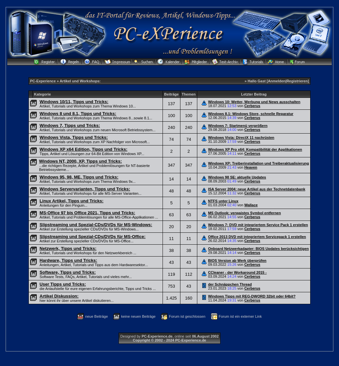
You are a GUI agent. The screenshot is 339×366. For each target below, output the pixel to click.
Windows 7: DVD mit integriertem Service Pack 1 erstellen (258, 225)
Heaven (250, 167)
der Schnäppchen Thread (230, 284)
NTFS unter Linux (223, 201)
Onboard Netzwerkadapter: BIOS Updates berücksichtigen (258, 249)
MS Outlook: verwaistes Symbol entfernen (244, 213)
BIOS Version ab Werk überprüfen (237, 261)
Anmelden (276, 81)
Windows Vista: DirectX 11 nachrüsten (241, 138)
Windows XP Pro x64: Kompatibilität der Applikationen (255, 149)
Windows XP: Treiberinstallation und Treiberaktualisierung (258, 163)
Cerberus (252, 106)
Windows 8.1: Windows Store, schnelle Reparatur (250, 114)
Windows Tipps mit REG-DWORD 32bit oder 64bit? (251, 296)
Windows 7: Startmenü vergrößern (237, 126)
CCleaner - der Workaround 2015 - (237, 272)
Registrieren (297, 81)
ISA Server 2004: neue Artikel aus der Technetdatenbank (256, 189)
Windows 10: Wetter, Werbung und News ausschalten (254, 102)
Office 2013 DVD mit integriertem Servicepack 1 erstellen (257, 237)
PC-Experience (43, 81)
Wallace (251, 205)
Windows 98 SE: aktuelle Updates (237, 177)
